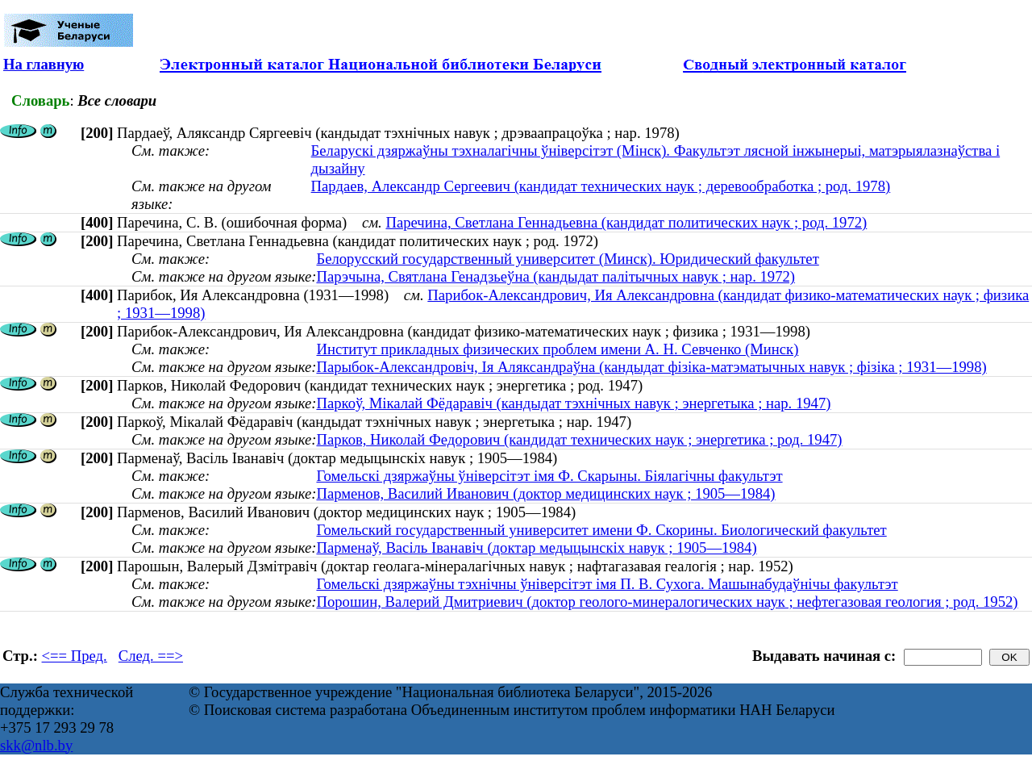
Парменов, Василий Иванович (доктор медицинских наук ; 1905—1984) (545, 493)
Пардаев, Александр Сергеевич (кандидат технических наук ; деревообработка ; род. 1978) (601, 186)
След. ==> (151, 655)
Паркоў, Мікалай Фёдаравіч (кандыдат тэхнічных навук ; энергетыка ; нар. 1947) (573, 403)
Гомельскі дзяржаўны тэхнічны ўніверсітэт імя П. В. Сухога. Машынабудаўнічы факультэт (606, 583)
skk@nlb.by (36, 745)
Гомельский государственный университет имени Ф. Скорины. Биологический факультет (601, 529)
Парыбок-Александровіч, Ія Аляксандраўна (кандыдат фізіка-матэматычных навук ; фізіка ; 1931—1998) (651, 366)
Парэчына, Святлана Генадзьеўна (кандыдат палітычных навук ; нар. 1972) (555, 276)
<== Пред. (74, 655)
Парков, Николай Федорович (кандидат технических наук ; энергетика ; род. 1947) (579, 439)
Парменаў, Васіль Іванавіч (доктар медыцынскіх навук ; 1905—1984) (536, 547)
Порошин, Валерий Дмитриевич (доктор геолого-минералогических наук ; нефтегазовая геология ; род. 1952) (666, 601)
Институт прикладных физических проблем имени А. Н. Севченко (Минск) (557, 349)
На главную (43, 64)
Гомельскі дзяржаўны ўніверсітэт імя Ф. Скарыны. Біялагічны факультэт (549, 475)
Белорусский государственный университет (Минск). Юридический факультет (567, 258)
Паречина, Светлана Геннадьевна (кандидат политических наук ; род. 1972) (626, 222)
